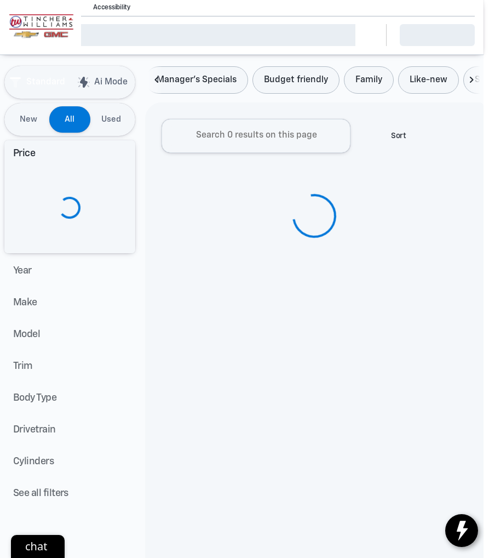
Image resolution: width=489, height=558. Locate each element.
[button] (154, 7)
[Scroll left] (157, 82)
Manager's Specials (197, 82)
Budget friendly (296, 82)
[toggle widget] (461, 530)
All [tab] (69, 119)
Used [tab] (111, 119)
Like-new (428, 82)
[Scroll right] (471, 82)
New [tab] (28, 119)
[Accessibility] (107, 7)
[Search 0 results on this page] (256, 138)
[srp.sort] (392, 138)
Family (368, 82)
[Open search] (364, 35)
